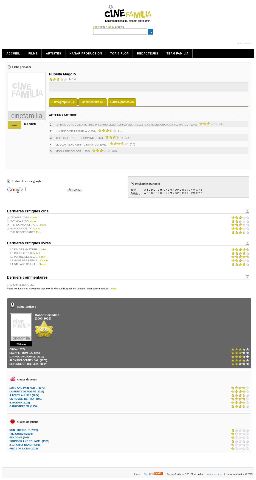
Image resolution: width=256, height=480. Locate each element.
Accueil (13, 53)
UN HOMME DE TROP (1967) (26, 398)
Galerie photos (119, 102)
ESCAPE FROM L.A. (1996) (25, 352)
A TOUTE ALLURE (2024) (24, 395)
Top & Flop (119, 53)
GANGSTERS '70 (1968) (23, 406)
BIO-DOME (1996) (19, 437)
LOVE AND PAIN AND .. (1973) (27, 387)
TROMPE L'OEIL (19, 217)
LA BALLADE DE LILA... (24, 264)
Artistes (53, 53)
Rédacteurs (147, 53)
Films (33, 53)
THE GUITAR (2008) (21, 433)
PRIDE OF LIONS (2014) (23, 448)
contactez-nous (214, 474)
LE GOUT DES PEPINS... (24, 260)
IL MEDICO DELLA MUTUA (71, 131)
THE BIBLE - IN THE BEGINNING (75, 138)
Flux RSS (153, 474)
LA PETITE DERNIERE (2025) (26, 391)
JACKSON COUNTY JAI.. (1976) (28, 360)
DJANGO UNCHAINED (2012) (26, 356)
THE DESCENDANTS (22, 232)
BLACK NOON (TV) (21, 228)
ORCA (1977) (17, 349)
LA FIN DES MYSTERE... (24, 249)
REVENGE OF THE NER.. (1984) (28, 364)
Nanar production (86, 53)
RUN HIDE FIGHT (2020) (23, 430)
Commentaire (90, 102)
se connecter (244, 43)
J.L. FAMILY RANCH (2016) (25, 444)
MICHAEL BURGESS (22, 284)
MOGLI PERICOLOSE (68, 151)
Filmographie (61, 102)
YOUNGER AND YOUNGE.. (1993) (29, 441)
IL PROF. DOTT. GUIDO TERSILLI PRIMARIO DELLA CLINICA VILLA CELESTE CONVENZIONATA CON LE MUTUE (122, 124)
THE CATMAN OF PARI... (24, 224)
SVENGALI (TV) (19, 221)
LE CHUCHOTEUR (21, 253)
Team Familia (177, 53)
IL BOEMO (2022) (19, 402)
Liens (137, 474)
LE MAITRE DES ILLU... (24, 256)
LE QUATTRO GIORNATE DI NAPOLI (77, 144)
